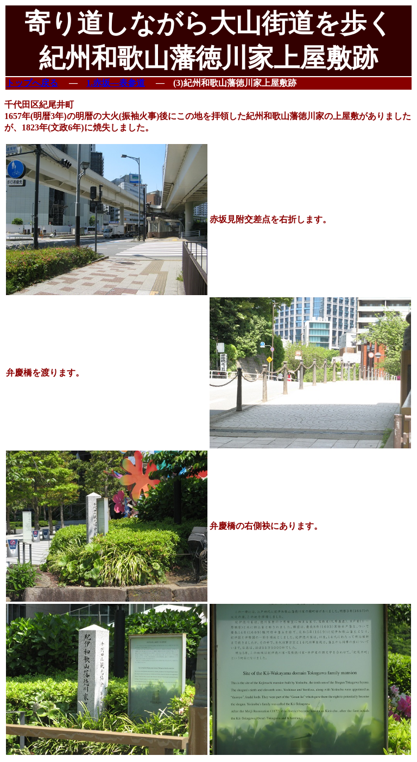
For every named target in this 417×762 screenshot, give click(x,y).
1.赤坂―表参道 (115, 83)
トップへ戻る (32, 83)
